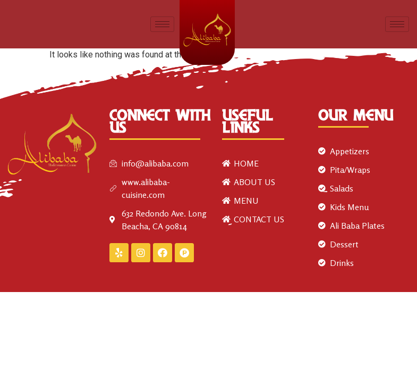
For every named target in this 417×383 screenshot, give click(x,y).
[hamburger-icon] (162, 24)
